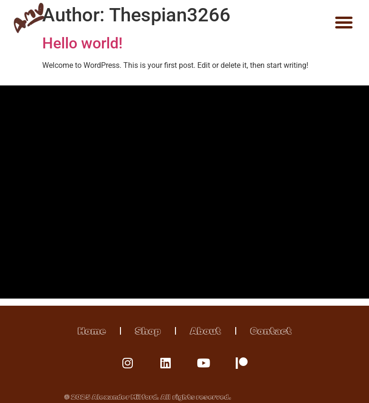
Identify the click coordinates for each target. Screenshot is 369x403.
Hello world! (82, 43)
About (205, 331)
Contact (271, 331)
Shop (148, 331)
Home (92, 331)
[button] (344, 22)
